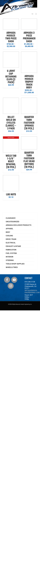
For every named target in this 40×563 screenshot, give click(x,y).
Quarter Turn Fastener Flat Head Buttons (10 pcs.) (29, 160)
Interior (9, 257)
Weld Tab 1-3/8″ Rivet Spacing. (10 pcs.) (11, 161)
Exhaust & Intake (13, 246)
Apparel (9, 229)
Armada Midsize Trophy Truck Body (29, 82)
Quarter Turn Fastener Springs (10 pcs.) (29, 123)
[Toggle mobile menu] (36, 14)
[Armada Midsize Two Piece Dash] (11, 20)
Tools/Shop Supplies (15, 264)
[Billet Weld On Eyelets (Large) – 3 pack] (11, 99)
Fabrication (11, 250)
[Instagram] (11, 286)
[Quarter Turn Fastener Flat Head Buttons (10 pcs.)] (29, 138)
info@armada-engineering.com (32, 291)
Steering (10, 260)
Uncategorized (12, 222)
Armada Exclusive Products (18, 225)
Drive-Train (11, 239)
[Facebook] (7, 280)
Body (8, 232)
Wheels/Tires (12, 267)
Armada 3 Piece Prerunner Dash (29, 37)
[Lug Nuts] (11, 176)
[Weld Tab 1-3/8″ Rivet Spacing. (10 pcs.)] (11, 138)
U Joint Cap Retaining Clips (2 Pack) (11, 77)
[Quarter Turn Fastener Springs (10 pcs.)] (29, 99)
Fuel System (11, 253)
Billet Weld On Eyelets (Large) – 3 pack (11, 123)
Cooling (9, 236)
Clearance (10, 218)
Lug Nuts (11, 194)
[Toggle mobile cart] (32, 14)
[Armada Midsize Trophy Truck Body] (29, 53)
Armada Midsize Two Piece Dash (11, 37)
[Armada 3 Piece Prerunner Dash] (29, 20)
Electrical (11, 243)
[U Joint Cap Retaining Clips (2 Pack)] (11, 53)
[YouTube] (14, 280)
